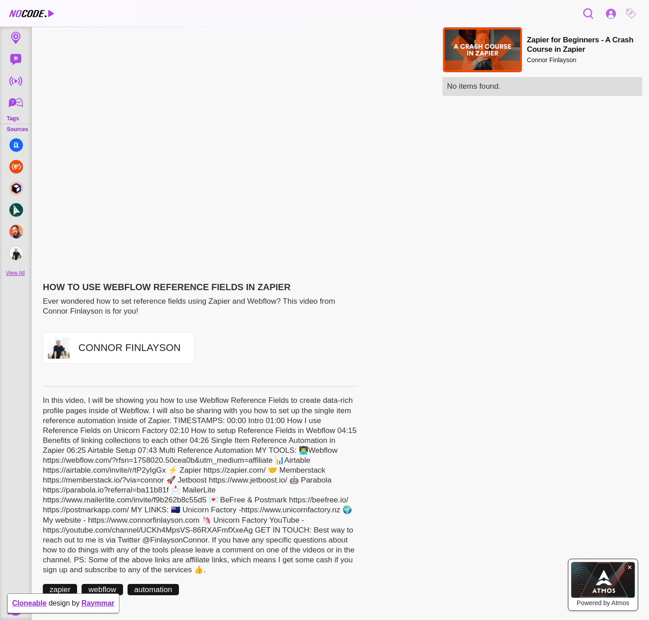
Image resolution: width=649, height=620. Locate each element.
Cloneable (29, 603)
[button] (633, 13)
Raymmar (98, 603)
